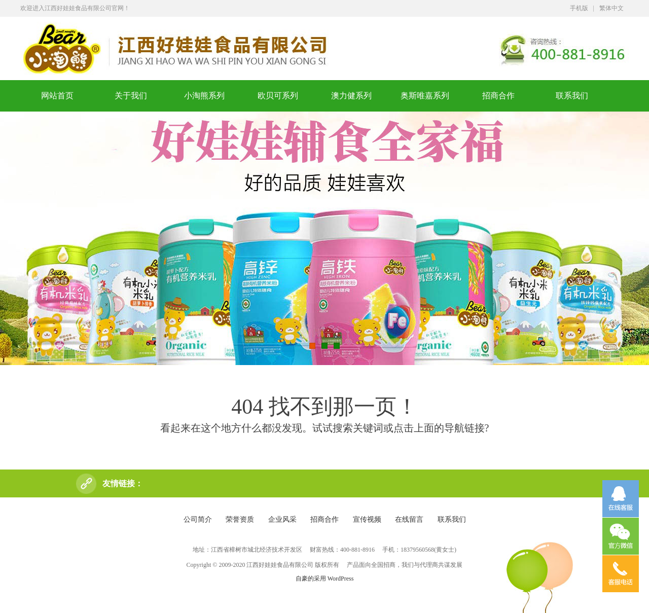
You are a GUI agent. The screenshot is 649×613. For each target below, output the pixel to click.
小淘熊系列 (204, 95)
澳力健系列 (351, 95)
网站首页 (57, 95)
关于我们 (131, 95)
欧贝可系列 (278, 95)
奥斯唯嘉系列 (425, 95)
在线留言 (409, 519)
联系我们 (572, 95)
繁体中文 (611, 8)
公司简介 (198, 519)
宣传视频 (367, 519)
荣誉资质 (240, 519)
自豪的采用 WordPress (325, 578)
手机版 (579, 8)
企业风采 (282, 519)
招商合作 (498, 95)
